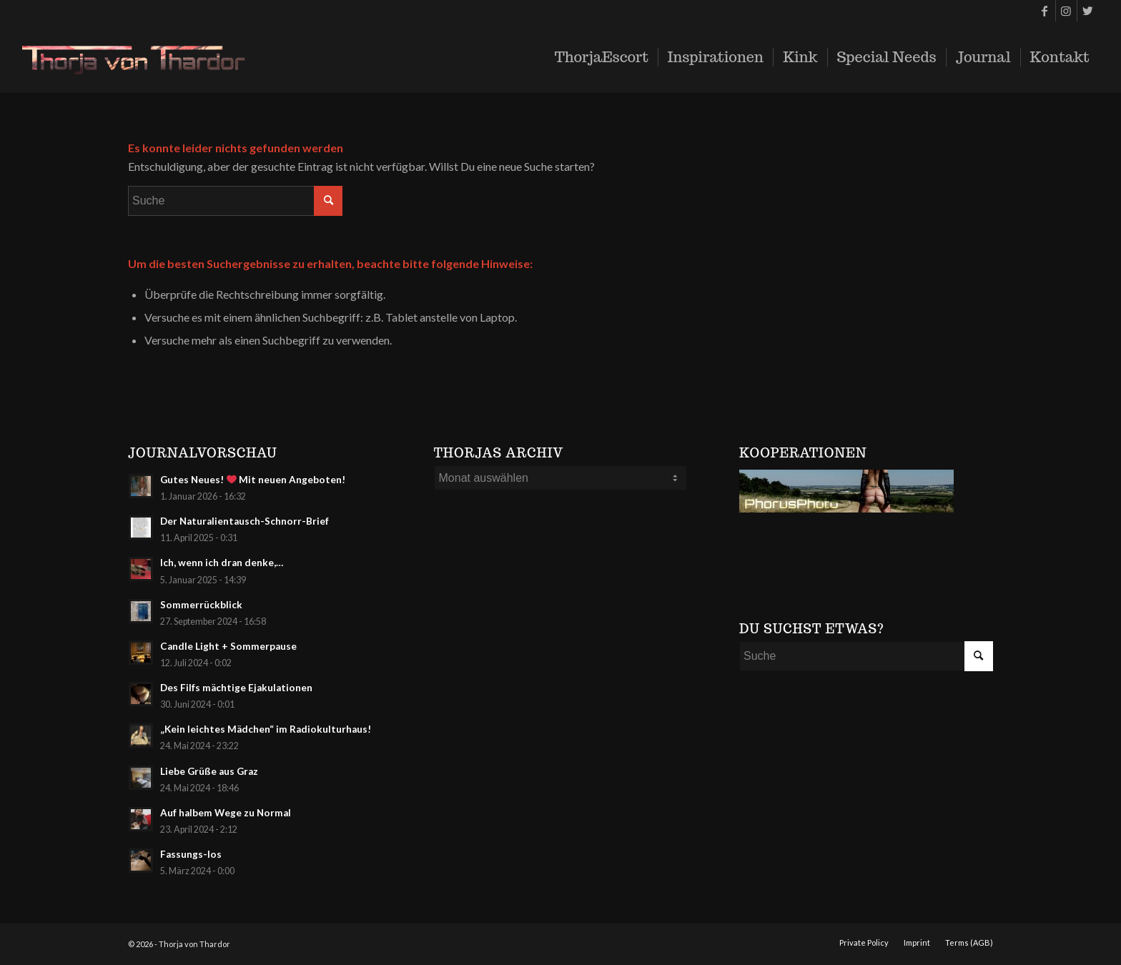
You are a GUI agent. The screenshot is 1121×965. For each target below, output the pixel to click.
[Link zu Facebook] (1044, 10)
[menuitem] (601, 57)
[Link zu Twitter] (1088, 10)
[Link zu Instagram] (1066, 10)
